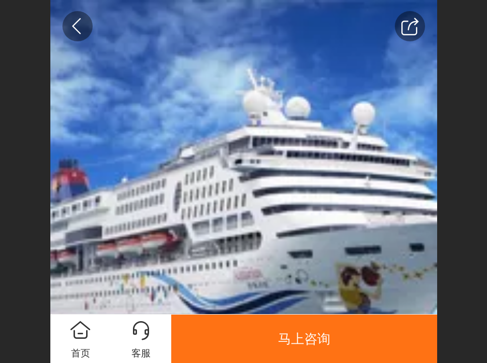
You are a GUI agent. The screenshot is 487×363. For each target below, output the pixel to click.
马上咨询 (304, 338)
